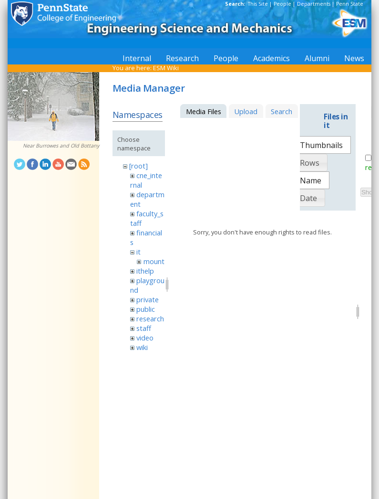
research (150, 318)
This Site (258, 3)
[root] (138, 165)
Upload (245, 111)
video (145, 337)
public (145, 309)
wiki (142, 347)
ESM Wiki (166, 68)
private (147, 299)
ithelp (145, 271)
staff (143, 328)
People (282, 3)
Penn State (349, 3)
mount (153, 261)
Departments (313, 3)
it (138, 251)
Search (281, 111)
